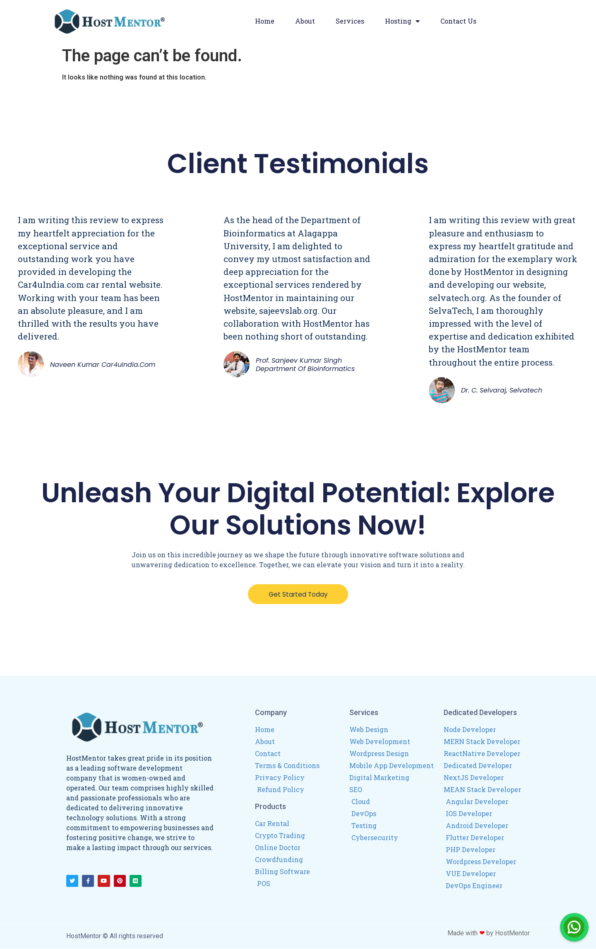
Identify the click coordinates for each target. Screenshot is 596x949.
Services (350, 21)
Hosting (402, 21)
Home (264, 21)
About (305, 21)
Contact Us (458, 21)
